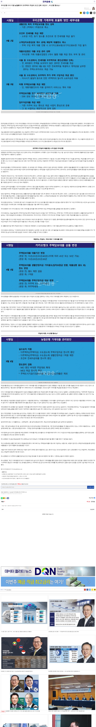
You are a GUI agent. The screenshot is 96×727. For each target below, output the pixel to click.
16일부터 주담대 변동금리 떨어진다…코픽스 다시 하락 (14, 476)
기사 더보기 (8, 542)
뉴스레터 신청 (91, 487)
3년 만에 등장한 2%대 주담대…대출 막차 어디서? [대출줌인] (15, 478)
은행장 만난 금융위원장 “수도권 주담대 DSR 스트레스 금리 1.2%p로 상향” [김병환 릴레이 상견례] (24, 474)
